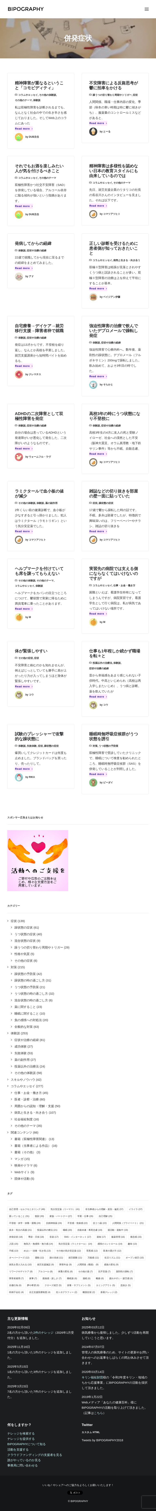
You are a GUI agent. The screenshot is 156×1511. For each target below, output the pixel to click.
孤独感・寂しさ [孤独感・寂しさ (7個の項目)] (52, 1278)
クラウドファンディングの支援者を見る (34, 1454)
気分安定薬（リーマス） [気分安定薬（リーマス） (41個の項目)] (65, 1209)
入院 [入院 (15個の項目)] (13, 1244)
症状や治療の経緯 (36, 250)
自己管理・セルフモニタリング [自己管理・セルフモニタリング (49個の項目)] (27, 1209)
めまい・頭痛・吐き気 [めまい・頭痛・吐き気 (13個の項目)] (37, 1250)
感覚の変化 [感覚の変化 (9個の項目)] (111, 1264)
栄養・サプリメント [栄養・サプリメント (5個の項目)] (79, 1285)
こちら (98, 1413)
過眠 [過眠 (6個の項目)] (87, 1278)
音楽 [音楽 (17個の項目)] (54, 1237)
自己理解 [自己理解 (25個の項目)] (105, 1216)
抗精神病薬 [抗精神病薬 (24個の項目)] (54, 1223)
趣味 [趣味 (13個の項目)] (132, 1244)
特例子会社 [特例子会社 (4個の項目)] (16, 1292)
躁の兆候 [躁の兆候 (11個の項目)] (56, 1257)
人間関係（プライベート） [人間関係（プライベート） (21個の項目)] (128, 1223)
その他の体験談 (47, 95)
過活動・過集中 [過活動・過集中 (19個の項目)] (118, 1230)
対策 (95, 746)
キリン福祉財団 (92, 1377)
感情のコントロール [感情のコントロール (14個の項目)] (110, 1244)
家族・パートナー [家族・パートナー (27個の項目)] (61, 1216)
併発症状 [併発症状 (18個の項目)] (16, 1237)
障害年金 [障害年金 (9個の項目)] (65, 1264)
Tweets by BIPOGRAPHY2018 (102, 1440)
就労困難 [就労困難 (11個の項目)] (75, 1257)
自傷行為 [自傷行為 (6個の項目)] (15, 1285)
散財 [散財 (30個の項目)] (39, 1216)
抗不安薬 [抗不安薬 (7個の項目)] (104, 1271)
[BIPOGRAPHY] (25, 9)
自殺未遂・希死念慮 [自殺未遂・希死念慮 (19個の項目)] (89, 1230)
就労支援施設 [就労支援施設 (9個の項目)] (45, 1264)
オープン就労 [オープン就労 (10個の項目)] (135, 1257)
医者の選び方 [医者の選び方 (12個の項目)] (112, 1250)
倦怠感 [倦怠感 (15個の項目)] (136, 1237)
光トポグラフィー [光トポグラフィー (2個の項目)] (66, 1292)
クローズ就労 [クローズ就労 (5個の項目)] (53, 1285)
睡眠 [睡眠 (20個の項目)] (67, 1230)
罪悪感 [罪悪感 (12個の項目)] (92, 1250)
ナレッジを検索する (21, 1433)
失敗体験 (32, 746)
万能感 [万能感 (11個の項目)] (93, 1257)
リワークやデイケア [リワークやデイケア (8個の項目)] (21, 1271)
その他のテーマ (23, 100)
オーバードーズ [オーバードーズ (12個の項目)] (19, 1257)
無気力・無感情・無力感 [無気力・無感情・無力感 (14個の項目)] (38, 1244)
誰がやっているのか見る (24, 1460)
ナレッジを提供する (21, 1438)
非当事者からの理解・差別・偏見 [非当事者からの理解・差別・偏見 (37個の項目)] (104, 1209)
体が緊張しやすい (31, 651)
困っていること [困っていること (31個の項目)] (19, 1216)
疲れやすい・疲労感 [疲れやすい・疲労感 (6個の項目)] (121, 1278)
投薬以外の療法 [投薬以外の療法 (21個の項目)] (47, 1230)
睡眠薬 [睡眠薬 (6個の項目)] (72, 1278)
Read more (24, 128)
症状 (135, 95)
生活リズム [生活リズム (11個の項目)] (112, 1257)
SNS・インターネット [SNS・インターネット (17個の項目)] (77, 1237)
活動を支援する (18, 1449)
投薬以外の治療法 (102, 663)
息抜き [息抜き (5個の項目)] (125, 1285)
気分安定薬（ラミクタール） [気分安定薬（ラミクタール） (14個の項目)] (75, 1244)
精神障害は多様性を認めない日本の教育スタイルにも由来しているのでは (113, 171)
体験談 (36, 100)
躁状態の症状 (106, 503)
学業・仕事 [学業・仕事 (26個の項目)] (85, 1216)
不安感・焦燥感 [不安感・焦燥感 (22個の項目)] (77, 1223)
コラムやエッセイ (28, 95)
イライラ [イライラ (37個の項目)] (135, 1209)
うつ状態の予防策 (108, 746)
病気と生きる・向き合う (126, 260)
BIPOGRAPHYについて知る (26, 1444)
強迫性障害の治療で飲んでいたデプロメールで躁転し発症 (113, 331)
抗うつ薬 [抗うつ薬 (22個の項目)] (100, 1223)
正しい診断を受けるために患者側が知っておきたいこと (113, 248)
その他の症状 (25, 658)
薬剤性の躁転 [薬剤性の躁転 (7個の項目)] (124, 1271)
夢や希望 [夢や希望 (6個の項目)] (33, 1285)
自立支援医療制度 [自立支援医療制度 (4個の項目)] (40, 1292)
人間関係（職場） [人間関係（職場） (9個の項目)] (88, 1264)
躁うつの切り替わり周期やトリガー (112, 95)
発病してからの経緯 (33, 243)
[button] (146, 9)
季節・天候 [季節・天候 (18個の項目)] (36, 1237)
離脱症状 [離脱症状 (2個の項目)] (89, 1292)
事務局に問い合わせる (22, 1465)
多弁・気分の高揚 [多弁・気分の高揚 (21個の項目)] (20, 1230)
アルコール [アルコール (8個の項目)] (45, 1271)
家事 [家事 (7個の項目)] (33, 1278)
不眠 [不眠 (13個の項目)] (13, 1250)
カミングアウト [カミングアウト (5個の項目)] (105, 1285)
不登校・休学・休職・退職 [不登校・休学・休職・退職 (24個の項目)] (25, 1223)
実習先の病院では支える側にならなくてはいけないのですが (113, 573)
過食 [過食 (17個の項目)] (101, 1237)
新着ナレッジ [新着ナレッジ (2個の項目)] (109, 1292)
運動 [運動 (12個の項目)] (39, 1257)
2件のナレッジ (43, 1332)
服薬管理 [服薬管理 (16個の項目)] (118, 1237)
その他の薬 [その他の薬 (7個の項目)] (85, 1271)
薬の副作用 (51, 503)
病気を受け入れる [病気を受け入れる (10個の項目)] (20, 1264)
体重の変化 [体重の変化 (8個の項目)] (65, 1271)
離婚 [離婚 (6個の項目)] (100, 1278)
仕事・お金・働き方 (124, 585)
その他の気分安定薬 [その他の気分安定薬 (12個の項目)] (68, 1250)
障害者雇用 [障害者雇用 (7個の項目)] (16, 1278)
